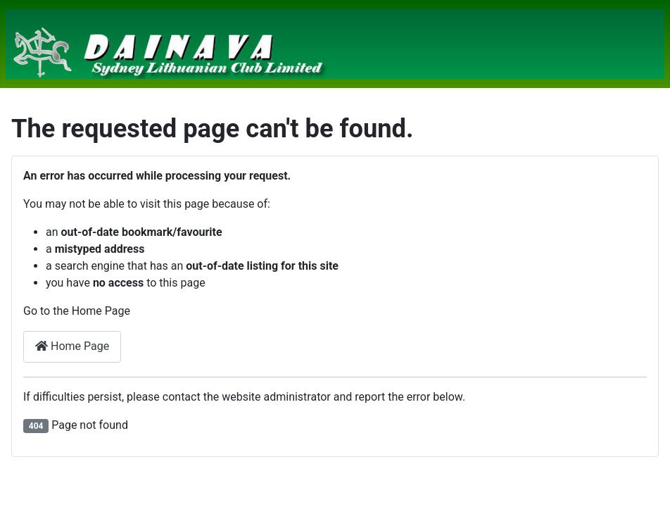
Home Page (72, 346)
